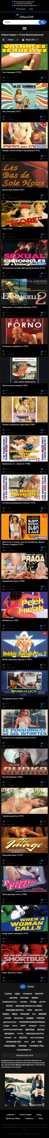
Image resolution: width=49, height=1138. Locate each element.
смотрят (39, 994)
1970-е (42, 1026)
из (15, 1038)
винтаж (29, 1029)
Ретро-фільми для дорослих (24, 2)
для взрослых (9, 1022)
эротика (24, 998)
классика (10, 1046)
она (34, 1014)
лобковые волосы (15, 1010)
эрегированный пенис (13, 1030)
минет (35, 998)
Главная (10, 1115)
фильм (42, 1014)
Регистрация (20, 9)
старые (8, 994)
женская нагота (35, 1034)
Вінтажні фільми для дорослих (25, 5)
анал (26, 1042)
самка (30, 1018)
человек (23, 1002)
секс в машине (37, 1038)
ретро (9, 1006)
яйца (14, 1014)
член (29, 1010)
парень (22, 1046)
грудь (33, 1002)
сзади (6, 1026)
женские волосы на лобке (29, 1006)
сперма (40, 1018)
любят (23, 1026)
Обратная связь (13, 1119)
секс (17, 994)
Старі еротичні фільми (24, 3)
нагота (23, 1037)
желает (41, 1030)
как (40, 1041)
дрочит (42, 1002)
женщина (9, 1034)
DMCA (41, 1119)
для (33, 1042)
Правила (29, 1119)
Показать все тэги (24, 1055)
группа (20, 1034)
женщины (18, 1018)
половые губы (37, 1046)
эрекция (24, 1014)
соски (7, 1018)
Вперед (30, 987)
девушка (38, 1010)
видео (6, 1014)
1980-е (14, 1026)
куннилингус (24, 1050)
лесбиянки (27, 994)
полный (7, 1038)
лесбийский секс (9, 1002)
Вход (31, 9)
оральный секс (13, 1042)
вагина (13, 998)
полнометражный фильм (32, 1022)
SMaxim (20, 1134)
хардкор (32, 1026)
